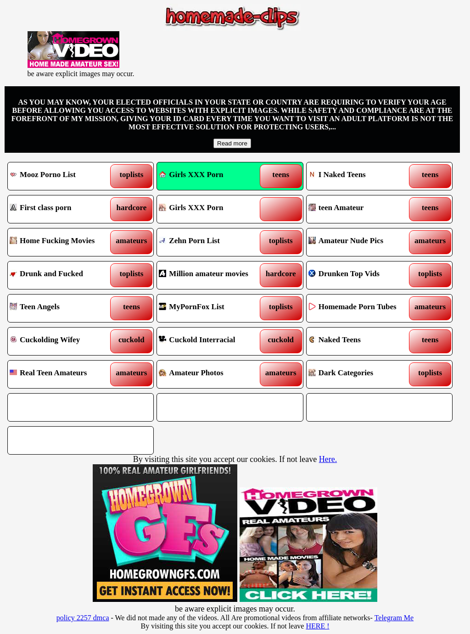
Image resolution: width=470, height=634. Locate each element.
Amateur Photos (211, 374)
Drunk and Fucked (62, 275)
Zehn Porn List (211, 242)
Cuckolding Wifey (62, 341)
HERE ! (317, 626)
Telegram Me (394, 618)
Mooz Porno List (62, 176)
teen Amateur (360, 209)
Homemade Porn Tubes (360, 308)
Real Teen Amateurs (62, 374)
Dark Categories (360, 374)
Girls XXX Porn (191, 174)
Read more (232, 143)
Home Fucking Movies (62, 242)
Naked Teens (360, 341)
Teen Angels (62, 308)
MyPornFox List (211, 308)
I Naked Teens (360, 176)
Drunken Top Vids (360, 275)
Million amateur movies (211, 275)
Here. (328, 459)
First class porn (62, 209)
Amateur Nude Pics (360, 242)
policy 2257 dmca (82, 618)
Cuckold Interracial (211, 341)
